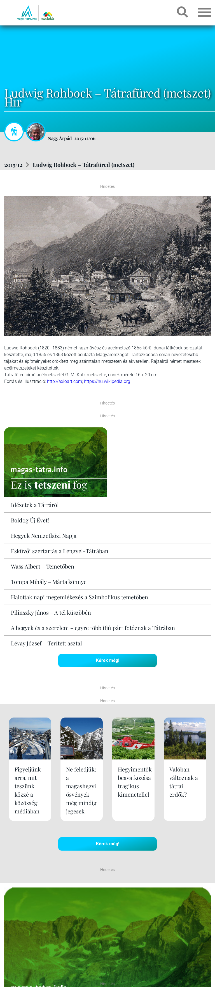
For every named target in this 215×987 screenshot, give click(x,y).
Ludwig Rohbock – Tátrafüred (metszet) (83, 164)
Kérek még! (107, 660)
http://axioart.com (64, 381)
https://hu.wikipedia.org (107, 381)
